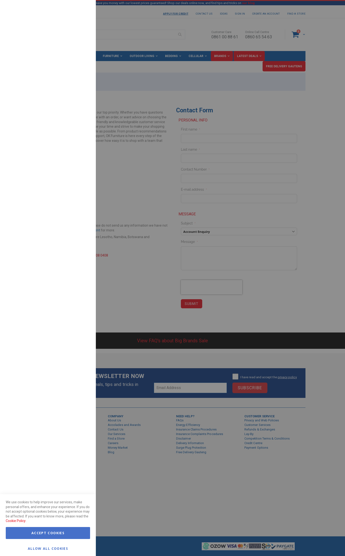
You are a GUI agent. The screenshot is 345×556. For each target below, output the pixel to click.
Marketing (83, 59)
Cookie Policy (16, 521)
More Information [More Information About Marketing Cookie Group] (77, 99)
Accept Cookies (47, 533)
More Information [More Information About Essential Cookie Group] (77, 39)
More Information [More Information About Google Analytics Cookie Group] (77, 144)
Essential (83, 9)
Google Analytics (83, 119)
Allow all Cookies (48, 548)
